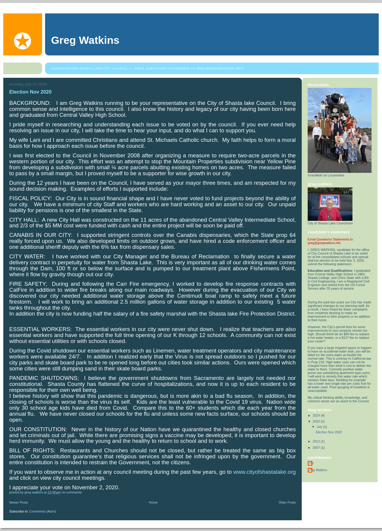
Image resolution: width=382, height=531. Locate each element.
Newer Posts (18, 502)
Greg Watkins (85, 40)
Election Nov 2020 (30, 92)
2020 (317, 421)
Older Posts (287, 502)
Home (153, 502)
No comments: (72, 492)
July (320, 426)
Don (311, 463)
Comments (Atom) (43, 511)
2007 (317, 447)
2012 (317, 441)
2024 (317, 415)
